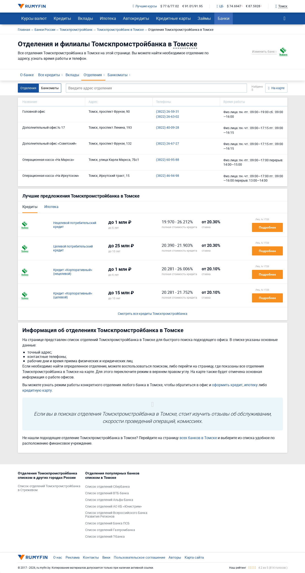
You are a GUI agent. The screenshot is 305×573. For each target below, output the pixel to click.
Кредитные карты (173, 18)
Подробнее (267, 227)
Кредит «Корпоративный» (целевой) (72, 295)
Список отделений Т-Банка (105, 537)
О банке (27, 74)
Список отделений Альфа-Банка (109, 500)
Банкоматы (117, 74)
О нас (57, 557)
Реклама (73, 557)
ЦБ (220, 6)
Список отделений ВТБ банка (107, 493)
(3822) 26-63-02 (167, 117)
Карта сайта (194, 557)
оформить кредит (227, 384)
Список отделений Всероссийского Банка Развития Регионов (116, 515)
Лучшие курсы (145, 6)
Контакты (91, 557)
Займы (204, 18)
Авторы (175, 557)
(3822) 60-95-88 (167, 160)
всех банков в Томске (198, 437)
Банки (223, 18)
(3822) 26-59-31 (167, 112)
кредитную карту (37, 390)
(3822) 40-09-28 (167, 128)
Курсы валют (34, 18)
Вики (106, 557)
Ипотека (108, 18)
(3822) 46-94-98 (167, 176)
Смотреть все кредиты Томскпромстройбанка (152, 314)
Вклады (85, 18)
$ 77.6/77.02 (169, 6)
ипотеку (251, 384)
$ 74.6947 (234, 6)
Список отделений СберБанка (107, 487)
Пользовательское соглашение (139, 557)
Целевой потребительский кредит (73, 248)
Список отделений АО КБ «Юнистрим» (113, 506)
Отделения (93, 74)
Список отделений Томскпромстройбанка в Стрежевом (49, 488)
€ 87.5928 (253, 6)
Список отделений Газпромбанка (110, 530)
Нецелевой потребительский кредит (74, 225)
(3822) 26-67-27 (167, 144)
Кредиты (62, 18)
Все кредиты (49, 74)
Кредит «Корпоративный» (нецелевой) (72, 272)
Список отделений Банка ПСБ (107, 523)
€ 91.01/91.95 (192, 6)
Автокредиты (136, 18)
